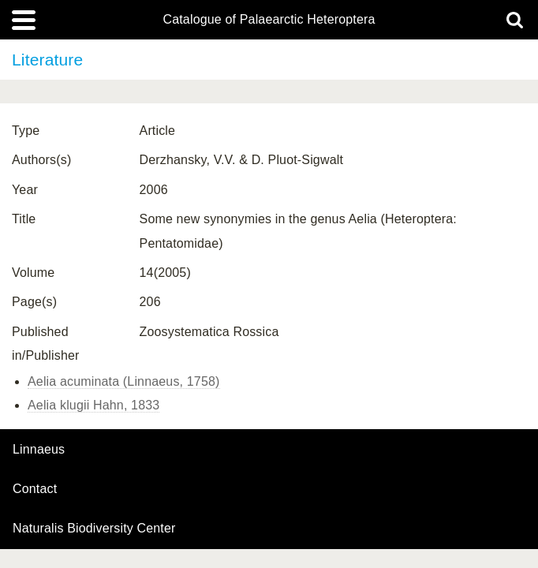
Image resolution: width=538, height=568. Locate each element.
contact (35, 488)
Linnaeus (39, 449)
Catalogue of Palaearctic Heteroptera (269, 19)
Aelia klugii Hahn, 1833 (93, 405)
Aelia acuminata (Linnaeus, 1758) (124, 381)
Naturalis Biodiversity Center (94, 528)
